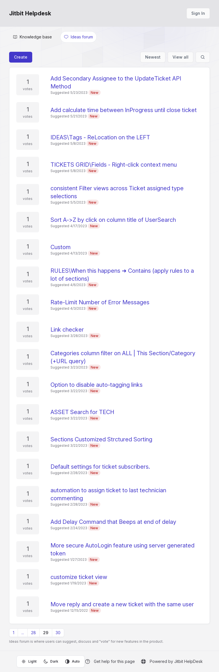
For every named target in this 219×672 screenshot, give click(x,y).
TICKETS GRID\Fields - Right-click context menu (113, 164)
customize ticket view (78, 577)
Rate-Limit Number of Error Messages (99, 302)
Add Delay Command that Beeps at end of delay (113, 521)
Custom (60, 247)
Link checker (67, 329)
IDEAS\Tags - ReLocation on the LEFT (100, 137)
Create (20, 57)
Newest (153, 57)
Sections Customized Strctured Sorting (101, 439)
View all (180, 57)
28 (33, 632)
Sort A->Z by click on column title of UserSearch (113, 219)
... (22, 632)
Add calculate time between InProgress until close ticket (123, 110)
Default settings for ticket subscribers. (100, 466)
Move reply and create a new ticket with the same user (122, 604)
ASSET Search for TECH (82, 412)
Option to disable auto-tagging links (96, 384)
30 (58, 632)
